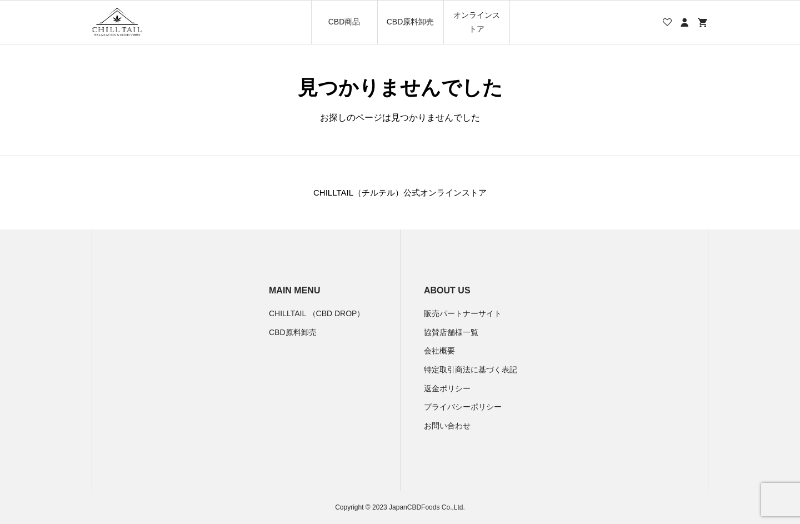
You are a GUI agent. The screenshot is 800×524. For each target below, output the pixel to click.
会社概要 (439, 350)
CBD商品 (344, 21)
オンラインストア (476, 22)
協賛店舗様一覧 (451, 332)
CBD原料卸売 (410, 21)
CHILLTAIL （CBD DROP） (316, 313)
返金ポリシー (447, 388)
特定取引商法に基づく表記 (470, 369)
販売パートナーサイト (463, 313)
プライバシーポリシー (463, 406)
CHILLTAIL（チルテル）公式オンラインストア (400, 192)
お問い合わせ (447, 425)
